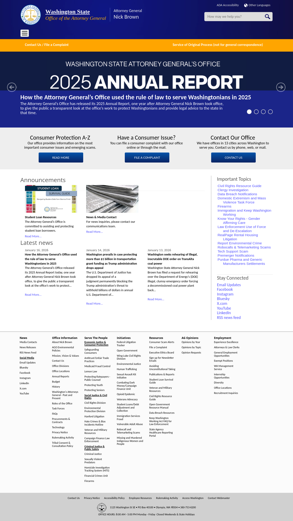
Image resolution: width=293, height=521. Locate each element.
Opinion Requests (191, 352)
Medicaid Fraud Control (97, 365)
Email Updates (28, 362)
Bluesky (24, 367)
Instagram (25, 377)
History (56, 386)
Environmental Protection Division (95, 409)
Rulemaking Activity (63, 437)
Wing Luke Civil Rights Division (129, 357)
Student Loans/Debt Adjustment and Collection (128, 407)
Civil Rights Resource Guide (239, 185)
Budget (56, 381)
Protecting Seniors (95, 389)
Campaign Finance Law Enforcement (97, 439)
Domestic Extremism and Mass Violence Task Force (242, 199)
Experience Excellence (226, 341)
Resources (131, 34)
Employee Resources (140, 497)
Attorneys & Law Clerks (227, 347)
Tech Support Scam (233, 251)
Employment (173, 34)
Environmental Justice (129, 363)
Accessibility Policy (114, 497)
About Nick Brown (62, 341)
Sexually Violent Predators (93, 460)
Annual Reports (60, 375)
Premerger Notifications (236, 255)
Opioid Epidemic (126, 393)
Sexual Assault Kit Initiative (126, 375)
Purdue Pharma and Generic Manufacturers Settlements (241, 261)
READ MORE (60, 157)
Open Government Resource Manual (159, 406)
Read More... (33, 236)
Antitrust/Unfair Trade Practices (97, 359)
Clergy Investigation (233, 189)
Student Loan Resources (40, 217)
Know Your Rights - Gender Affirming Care (239, 220)
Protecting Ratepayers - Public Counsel (97, 378)
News (40, 34)
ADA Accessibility (228, 5)
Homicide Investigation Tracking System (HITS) (97, 469)
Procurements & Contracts (61, 420)
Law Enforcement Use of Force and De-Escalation (242, 228)
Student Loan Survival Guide (161, 381)
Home (27, 34)
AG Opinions (152, 34)
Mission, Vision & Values (65, 355)
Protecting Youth (94, 384)
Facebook (25, 372)
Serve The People (90, 34)
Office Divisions (60, 365)
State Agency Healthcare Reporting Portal (161, 432)
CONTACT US (233, 157)
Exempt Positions (223, 360)
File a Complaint (158, 347)
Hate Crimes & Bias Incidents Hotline (95, 423)
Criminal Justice (93, 453)
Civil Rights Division (95, 402)
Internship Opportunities (222, 375)
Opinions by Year (191, 341)
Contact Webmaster (219, 497)
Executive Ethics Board (161, 352)
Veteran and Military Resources (96, 431)
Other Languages (257, 5)
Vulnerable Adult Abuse (130, 423)
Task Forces (58, 408)
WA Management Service (223, 367)
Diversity (219, 382)
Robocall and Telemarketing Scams (128, 431)
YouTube (24, 393)
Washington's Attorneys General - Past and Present (65, 394)
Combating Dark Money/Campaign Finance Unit (127, 385)
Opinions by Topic (191, 347)
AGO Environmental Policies (63, 349)
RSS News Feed (28, 352)
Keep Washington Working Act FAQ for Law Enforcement (160, 420)
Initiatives (113, 34)
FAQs (55, 413)
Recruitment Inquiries (226, 392)
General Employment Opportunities (226, 354)
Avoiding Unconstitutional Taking (162, 367)
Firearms (224, 206)
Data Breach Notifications (237, 193)
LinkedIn (24, 382)
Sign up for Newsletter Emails (161, 359)
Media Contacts (28, 341)
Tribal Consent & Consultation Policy (62, 444)
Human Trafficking (127, 368)
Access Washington (192, 497)
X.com (23, 387)
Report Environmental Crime (240, 242)
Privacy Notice (60, 432)
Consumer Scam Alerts (161, 341)
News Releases (28, 347)
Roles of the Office (62, 402)
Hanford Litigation (94, 415)
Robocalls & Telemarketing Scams (244, 246)
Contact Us (58, 360)
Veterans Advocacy (127, 398)
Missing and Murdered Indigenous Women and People (130, 440)
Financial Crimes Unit (96, 475)
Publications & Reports (161, 373)
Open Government (127, 349)
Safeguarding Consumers (92, 351)
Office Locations (61, 370)
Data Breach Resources (162, 412)
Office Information (61, 34)
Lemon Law (91, 371)
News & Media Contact (101, 217)
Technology (58, 426)
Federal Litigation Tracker (126, 343)
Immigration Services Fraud (128, 417)
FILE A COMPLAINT (147, 157)
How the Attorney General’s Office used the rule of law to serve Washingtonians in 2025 (135, 97)
